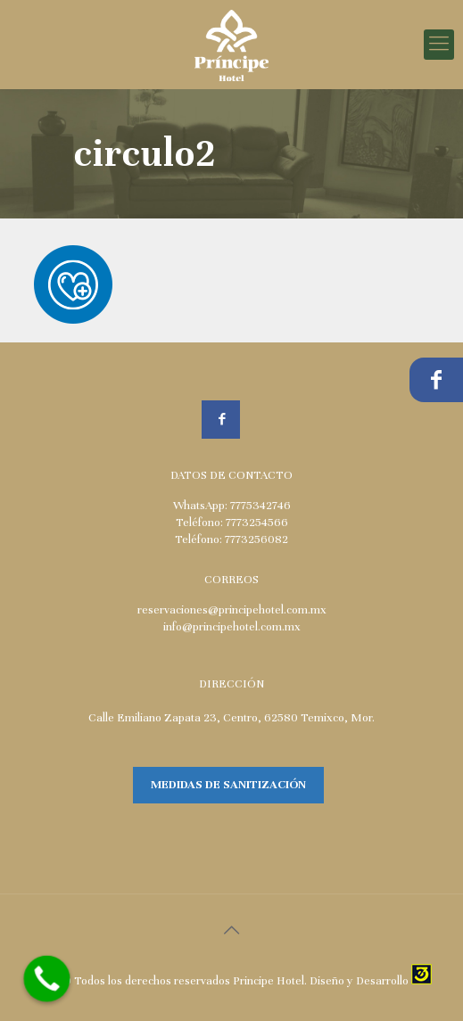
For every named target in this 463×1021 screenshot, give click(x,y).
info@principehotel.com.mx (232, 627)
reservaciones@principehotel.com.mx (232, 610)
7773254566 (257, 522)
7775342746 (260, 505)
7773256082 (256, 539)
